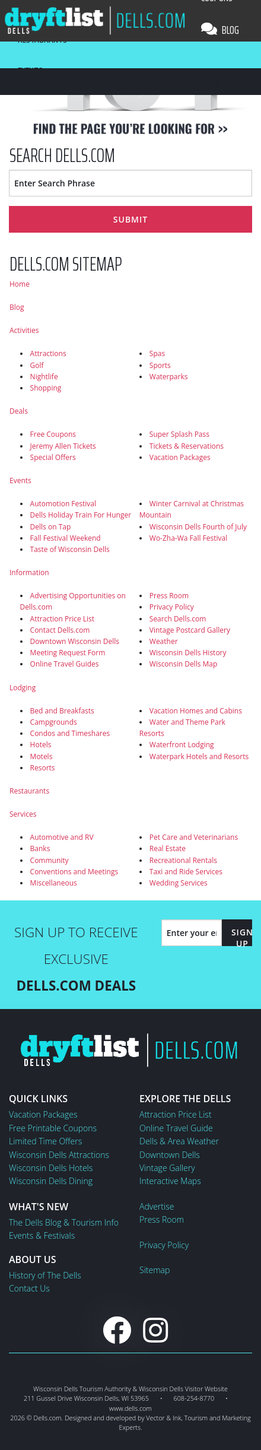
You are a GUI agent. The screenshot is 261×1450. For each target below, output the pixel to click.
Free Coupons (53, 434)
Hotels (41, 745)
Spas (157, 353)
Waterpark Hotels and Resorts (199, 756)
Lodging (22, 688)
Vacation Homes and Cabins (195, 711)
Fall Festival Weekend (65, 538)
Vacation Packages (180, 457)
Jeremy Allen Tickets (63, 446)
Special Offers (53, 457)
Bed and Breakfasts (62, 711)
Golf (37, 365)
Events (20, 480)
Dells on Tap (50, 527)
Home (19, 284)
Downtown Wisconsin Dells (74, 641)
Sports (160, 365)
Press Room (169, 596)
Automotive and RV (62, 837)
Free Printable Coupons (53, 1128)
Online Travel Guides (64, 664)
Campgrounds (53, 722)
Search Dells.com (177, 619)
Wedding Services (178, 883)
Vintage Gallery (167, 1167)
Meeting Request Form (68, 653)
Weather (163, 641)
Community (49, 860)
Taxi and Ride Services (185, 872)
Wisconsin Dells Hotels (51, 1167)
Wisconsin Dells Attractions (59, 1154)
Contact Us (29, 1288)
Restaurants (29, 791)
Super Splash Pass (179, 434)
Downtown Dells (169, 1154)
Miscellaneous (53, 883)
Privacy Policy (171, 607)
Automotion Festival (63, 504)
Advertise (156, 1206)
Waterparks (168, 377)
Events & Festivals (42, 1235)
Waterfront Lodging (181, 745)
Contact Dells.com (60, 630)
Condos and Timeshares (70, 733)
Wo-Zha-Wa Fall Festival (188, 538)
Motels (41, 756)
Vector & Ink (163, 1417)
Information (29, 572)
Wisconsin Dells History (188, 653)
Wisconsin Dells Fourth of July (198, 527)
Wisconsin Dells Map (183, 664)
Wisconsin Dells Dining (51, 1180)
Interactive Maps (170, 1180)
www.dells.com (130, 1408)
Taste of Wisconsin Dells (70, 549)
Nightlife (44, 377)
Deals (18, 411)
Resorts (42, 768)
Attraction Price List (62, 619)
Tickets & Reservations (186, 446)
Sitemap (154, 1270)
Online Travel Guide (176, 1128)
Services (22, 814)
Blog (220, 30)
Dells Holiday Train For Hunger (80, 515)
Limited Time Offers (45, 1141)
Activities (24, 330)
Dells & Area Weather (179, 1141)
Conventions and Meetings (74, 872)
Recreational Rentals (183, 860)
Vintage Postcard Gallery (189, 630)
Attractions (48, 353)
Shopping (46, 388)
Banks (40, 848)
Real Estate (167, 848)
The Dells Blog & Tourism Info (64, 1222)
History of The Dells (45, 1275)
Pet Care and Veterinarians (193, 837)
